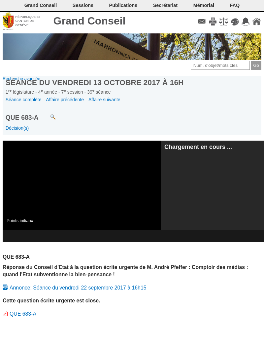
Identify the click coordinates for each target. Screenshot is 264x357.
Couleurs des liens (235, 21)
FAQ (235, 5)
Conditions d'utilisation (223, 21)
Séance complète (24, 99)
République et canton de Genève (28, 21)
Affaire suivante (104, 99)
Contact (202, 21)
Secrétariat (165, 5)
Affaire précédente (65, 99)
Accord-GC (245, 21)
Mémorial (203, 5)
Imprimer (212, 21)
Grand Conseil (89, 21)
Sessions (83, 5)
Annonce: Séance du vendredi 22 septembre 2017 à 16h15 (78, 287)
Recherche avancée (21, 78)
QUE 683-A (23, 314)
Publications (123, 5)
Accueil (256, 21)
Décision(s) (17, 128)
